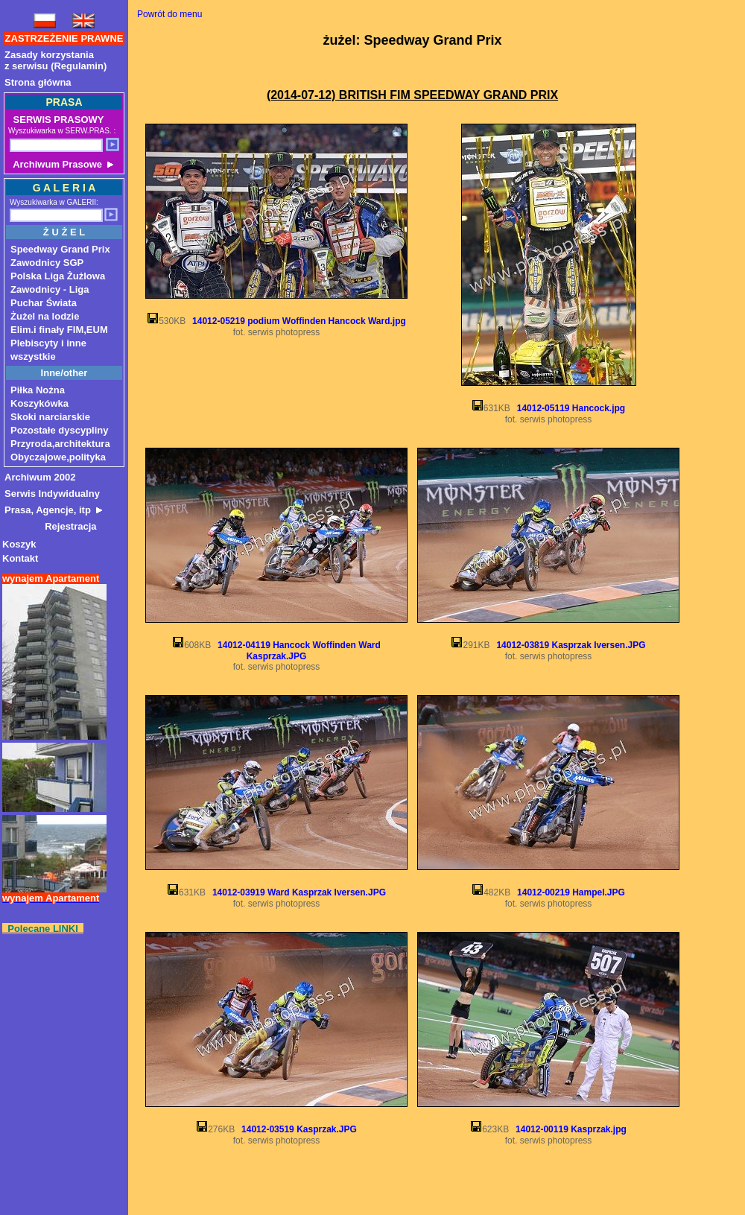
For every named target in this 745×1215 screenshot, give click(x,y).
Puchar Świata (43, 302)
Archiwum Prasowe (61, 164)
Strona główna (38, 82)
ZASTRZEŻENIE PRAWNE (64, 38)
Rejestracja (50, 526)
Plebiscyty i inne (48, 343)
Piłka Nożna (37, 390)
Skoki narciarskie (50, 416)
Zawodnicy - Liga (49, 289)
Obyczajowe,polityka (58, 457)
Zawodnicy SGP (46, 262)
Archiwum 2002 (39, 477)
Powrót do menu (169, 14)
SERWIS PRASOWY (57, 119)
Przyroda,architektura (60, 443)
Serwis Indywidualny (52, 493)
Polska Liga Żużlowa (57, 276)
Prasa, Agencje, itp (53, 509)
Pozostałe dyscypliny (59, 430)
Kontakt (20, 558)
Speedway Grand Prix (60, 249)
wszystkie (33, 356)
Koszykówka (39, 403)
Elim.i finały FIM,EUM (59, 329)
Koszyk (19, 544)
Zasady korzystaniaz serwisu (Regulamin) (55, 60)
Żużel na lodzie (44, 316)
